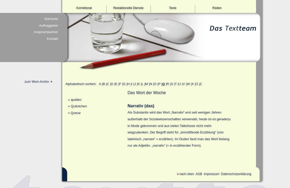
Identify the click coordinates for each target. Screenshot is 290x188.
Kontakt (52, 39)
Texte (172, 8)
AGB (199, 174)
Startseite (51, 19)
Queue (76, 113)
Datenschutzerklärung (236, 174)
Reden (217, 8)
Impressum (211, 174)
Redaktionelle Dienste (128, 8)
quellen (76, 100)
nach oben (185, 174)
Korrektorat (84, 8)
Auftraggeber (48, 25)
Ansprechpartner (46, 32)
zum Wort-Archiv (39, 82)
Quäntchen (79, 106)
